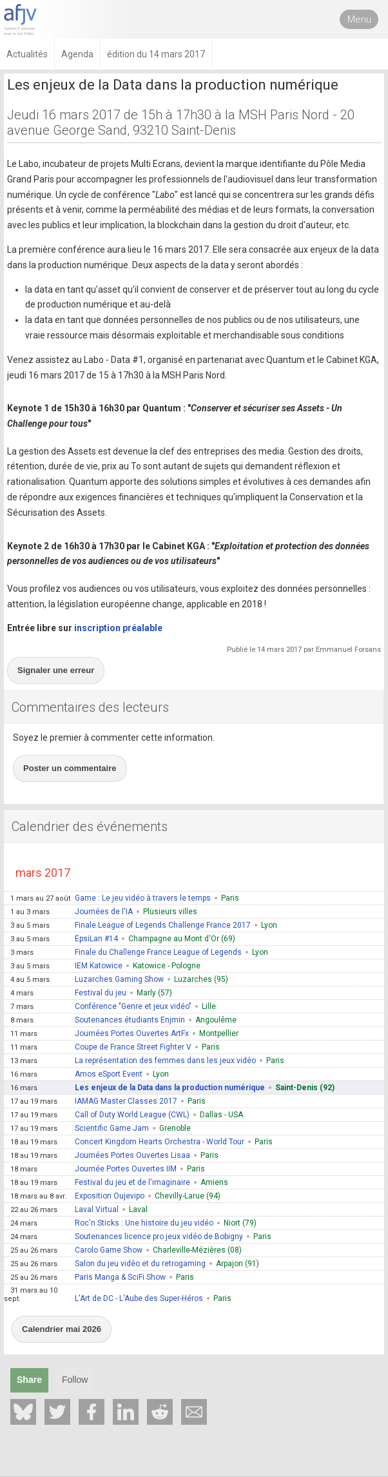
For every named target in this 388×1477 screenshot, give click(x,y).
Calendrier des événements (90, 826)
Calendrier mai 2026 (61, 1329)
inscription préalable (118, 628)
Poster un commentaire (70, 768)
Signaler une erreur (55, 670)
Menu (359, 19)
